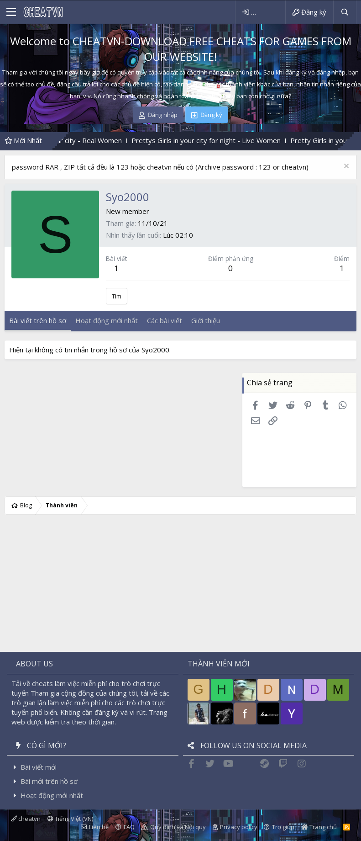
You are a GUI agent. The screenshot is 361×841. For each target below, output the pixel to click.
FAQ (129, 827)
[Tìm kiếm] (344, 12)
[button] (11, 12)
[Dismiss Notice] (345, 167)
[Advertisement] (180, 430)
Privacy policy (238, 827)
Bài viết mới (39, 767)
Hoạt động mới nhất (52, 795)
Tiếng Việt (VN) (70, 818)
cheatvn (26, 818)
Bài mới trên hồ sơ (49, 781)
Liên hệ (99, 827)
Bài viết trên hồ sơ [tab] (37, 320)
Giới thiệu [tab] (205, 320)
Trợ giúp (283, 827)
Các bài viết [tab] (164, 320)
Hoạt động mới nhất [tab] (106, 320)
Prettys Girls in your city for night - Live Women (217, 140)
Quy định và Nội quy (178, 827)
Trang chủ (319, 827)
